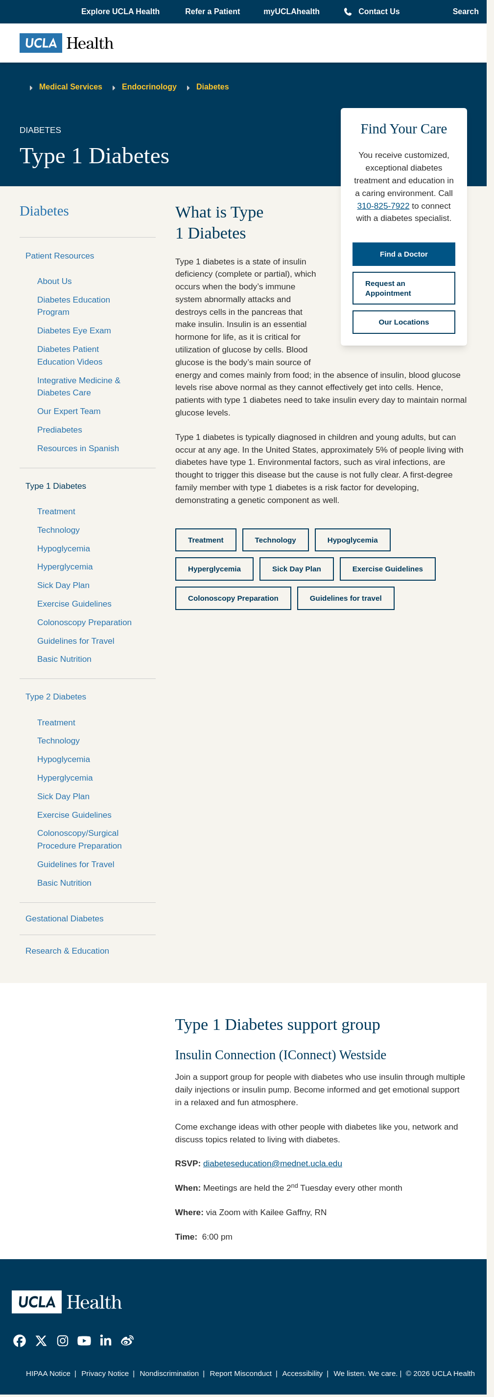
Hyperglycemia (65, 566)
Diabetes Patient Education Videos (69, 355)
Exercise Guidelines (74, 604)
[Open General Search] (463, 12)
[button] (121, 12)
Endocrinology (149, 87)
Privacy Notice (105, 1373)
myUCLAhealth (291, 11)
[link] (19, 1341)
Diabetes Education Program (73, 306)
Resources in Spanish (78, 448)
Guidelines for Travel (76, 641)
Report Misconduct (241, 1373)
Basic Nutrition (64, 659)
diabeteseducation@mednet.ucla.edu (272, 1163)
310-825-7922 (383, 206)
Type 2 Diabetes (55, 696)
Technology (58, 530)
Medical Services (70, 87)
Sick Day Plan (63, 585)
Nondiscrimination (169, 1373)
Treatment (56, 511)
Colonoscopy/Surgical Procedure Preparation (79, 839)
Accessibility (302, 1373)
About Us (54, 281)
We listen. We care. (365, 1373)
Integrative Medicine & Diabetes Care (78, 386)
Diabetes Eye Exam (74, 330)
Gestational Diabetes (64, 918)
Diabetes (212, 87)
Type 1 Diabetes (55, 486)
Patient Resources (59, 256)
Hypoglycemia (63, 548)
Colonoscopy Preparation (84, 622)
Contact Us (379, 11)
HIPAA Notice (48, 1373)
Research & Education (67, 951)
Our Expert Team (69, 411)
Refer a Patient (212, 11)
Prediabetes (59, 430)
